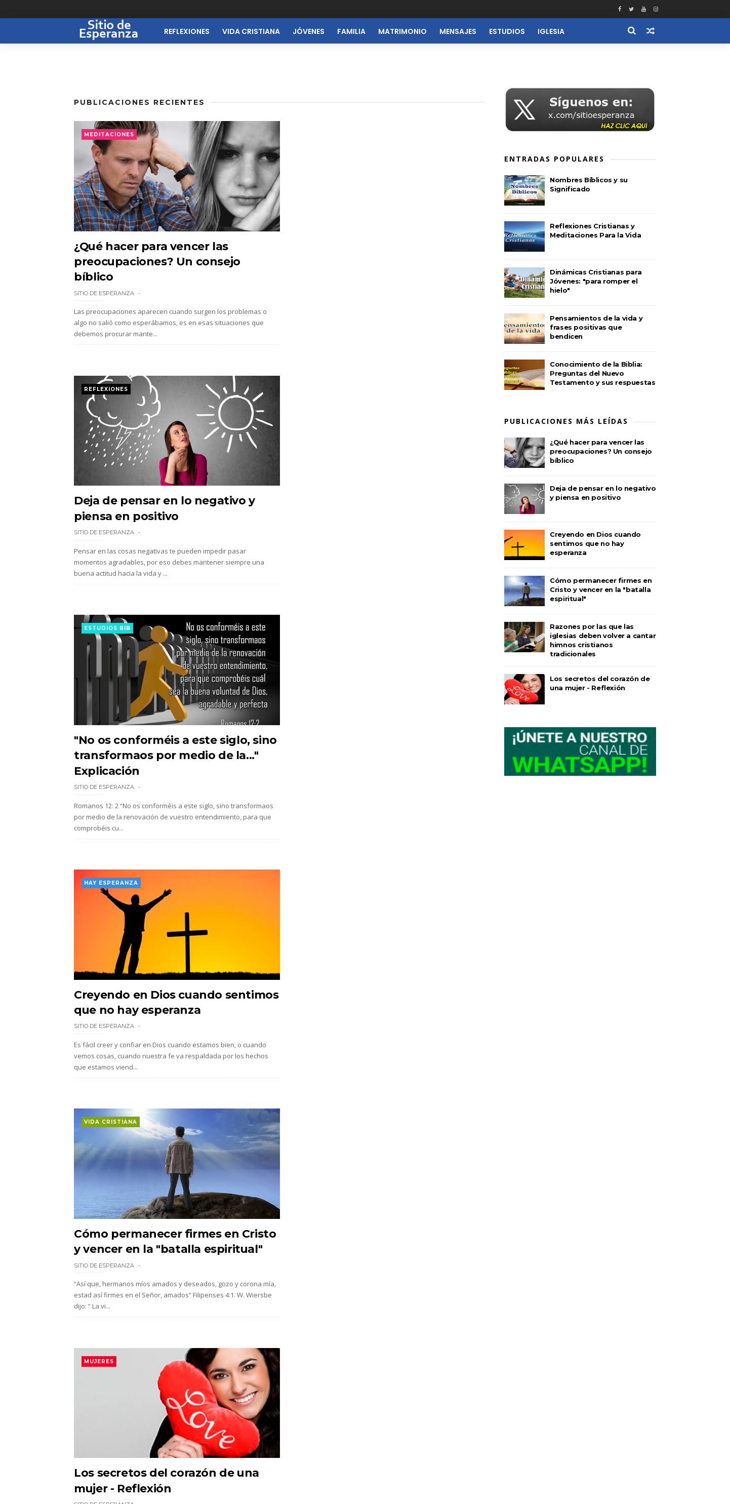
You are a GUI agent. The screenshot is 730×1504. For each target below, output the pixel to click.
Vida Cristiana (253, 31)
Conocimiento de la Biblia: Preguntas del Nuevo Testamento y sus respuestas (602, 374)
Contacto (360, 1456)
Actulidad (311, 1151)
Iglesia (553, 31)
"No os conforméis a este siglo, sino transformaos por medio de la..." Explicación (167, 516)
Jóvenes (311, 31)
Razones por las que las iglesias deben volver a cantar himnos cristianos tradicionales (371, 1278)
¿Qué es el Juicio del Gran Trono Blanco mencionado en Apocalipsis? (165, 1024)
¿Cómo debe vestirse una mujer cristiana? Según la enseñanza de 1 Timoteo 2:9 (377, 1024)
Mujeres (306, 643)
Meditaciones (109, 135)
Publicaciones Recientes (139, 102)
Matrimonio (404, 31)
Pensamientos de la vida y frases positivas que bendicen (596, 327)
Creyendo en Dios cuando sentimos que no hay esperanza (595, 544)
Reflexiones (189, 31)
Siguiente (207, 1406)
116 (163, 1406)
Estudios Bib (107, 389)
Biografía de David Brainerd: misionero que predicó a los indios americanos (155, 1278)
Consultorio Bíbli (117, 897)
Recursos (598, 55)
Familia (353, 31)
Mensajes (459, 31)
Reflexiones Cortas (414, 1456)
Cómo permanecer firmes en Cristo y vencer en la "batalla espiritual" (156, 771)
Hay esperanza (319, 389)
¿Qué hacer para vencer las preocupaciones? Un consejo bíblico (157, 262)
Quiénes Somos (311, 1456)
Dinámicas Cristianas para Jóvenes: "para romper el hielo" (595, 281)
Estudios (509, 31)
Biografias (104, 1151)
